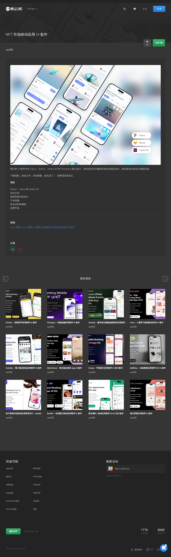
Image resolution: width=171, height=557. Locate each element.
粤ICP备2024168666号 (16, 549)
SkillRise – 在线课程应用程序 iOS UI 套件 (148, 368)
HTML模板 (37, 477)
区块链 (55, 227)
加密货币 (46, 227)
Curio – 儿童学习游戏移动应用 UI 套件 (146, 322)
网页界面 (37, 468)
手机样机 (37, 485)
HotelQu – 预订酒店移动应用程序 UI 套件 (24, 368)
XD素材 (37, 227)
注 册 (159, 9)
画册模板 (10, 485)
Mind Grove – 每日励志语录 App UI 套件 (64, 368)
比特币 (71, 227)
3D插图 (36, 501)
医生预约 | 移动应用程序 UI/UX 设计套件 (106, 413)
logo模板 (10, 493)
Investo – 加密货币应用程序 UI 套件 (21, 322)
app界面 (9, 50)
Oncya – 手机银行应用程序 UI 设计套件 (106, 368)
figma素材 (15, 227)
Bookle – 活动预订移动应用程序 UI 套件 (64, 413)
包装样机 (37, 493)
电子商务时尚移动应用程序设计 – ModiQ (23, 413)
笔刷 (35, 509)
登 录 (145, 9)
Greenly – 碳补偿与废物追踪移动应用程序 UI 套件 (108, 322)
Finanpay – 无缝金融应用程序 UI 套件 (63, 322)
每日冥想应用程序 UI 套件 (141, 413)
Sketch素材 (27, 227)
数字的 (63, 227)
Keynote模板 (11, 509)
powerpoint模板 (12, 501)
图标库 (9, 477)
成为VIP (13, 531)
